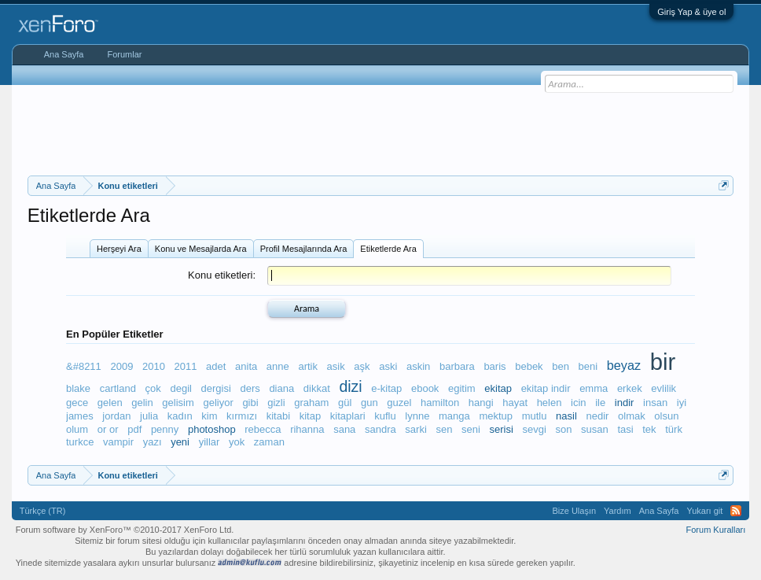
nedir (597, 416)
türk (673, 429)
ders (249, 388)
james (80, 416)
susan (594, 429)
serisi (501, 429)
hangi (481, 402)
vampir (118, 442)
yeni (180, 442)
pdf (134, 429)
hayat (515, 402)
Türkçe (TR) (43, 510)
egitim (462, 388)
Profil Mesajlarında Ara (303, 248)
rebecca (262, 429)
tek (649, 429)
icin (578, 402)
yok (236, 442)
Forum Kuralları (716, 529)
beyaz (624, 365)
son (563, 429)
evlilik (663, 388)
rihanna (307, 429)
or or (108, 429)
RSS (735, 510)
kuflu (384, 416)
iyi (681, 402)
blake (78, 388)
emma (593, 388)
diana (281, 388)
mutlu (534, 416)
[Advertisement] (380, 128)
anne (278, 366)
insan (655, 402)
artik (308, 366)
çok (153, 388)
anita (246, 366)
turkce (80, 442)
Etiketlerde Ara (388, 248)
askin (418, 366)
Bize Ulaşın (574, 510)
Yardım (617, 510)
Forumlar (124, 54)
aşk (361, 366)
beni (588, 366)
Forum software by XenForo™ (125, 529)
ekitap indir (546, 388)
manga (454, 416)
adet (216, 366)
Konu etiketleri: (222, 275)
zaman (269, 442)
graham (311, 402)
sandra (380, 429)
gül (344, 402)
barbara (457, 366)
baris (494, 366)
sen (444, 429)
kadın (180, 416)
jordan (116, 416)
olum (77, 429)
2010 (153, 366)
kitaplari (348, 416)
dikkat (316, 388)
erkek (629, 388)
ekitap (498, 388)
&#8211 (83, 366)
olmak (631, 416)
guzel (399, 402)
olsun (666, 416)
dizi (350, 386)
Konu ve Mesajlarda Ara (201, 248)
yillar (209, 442)
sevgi (534, 429)
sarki (415, 429)
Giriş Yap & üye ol (691, 12)
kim (209, 416)
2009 (121, 366)
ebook (425, 388)
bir (663, 362)
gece (77, 402)
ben (560, 366)
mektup (496, 416)
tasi (625, 429)
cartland (118, 388)
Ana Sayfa (64, 54)
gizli (276, 402)
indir (624, 402)
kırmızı (241, 416)
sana (344, 429)
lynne (417, 416)
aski (388, 366)
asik (336, 366)
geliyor (218, 402)
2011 (186, 366)
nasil (566, 416)
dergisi (216, 388)
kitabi (278, 416)
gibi (250, 402)
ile (600, 402)
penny (164, 429)
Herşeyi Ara (119, 248)
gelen (110, 402)
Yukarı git (704, 510)
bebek (528, 366)
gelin (142, 402)
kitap (310, 416)
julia (149, 416)
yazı (152, 442)
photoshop (212, 429)
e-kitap (386, 388)
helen (549, 402)
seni (470, 429)
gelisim (177, 402)
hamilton (440, 402)
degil (180, 388)
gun (369, 402)
